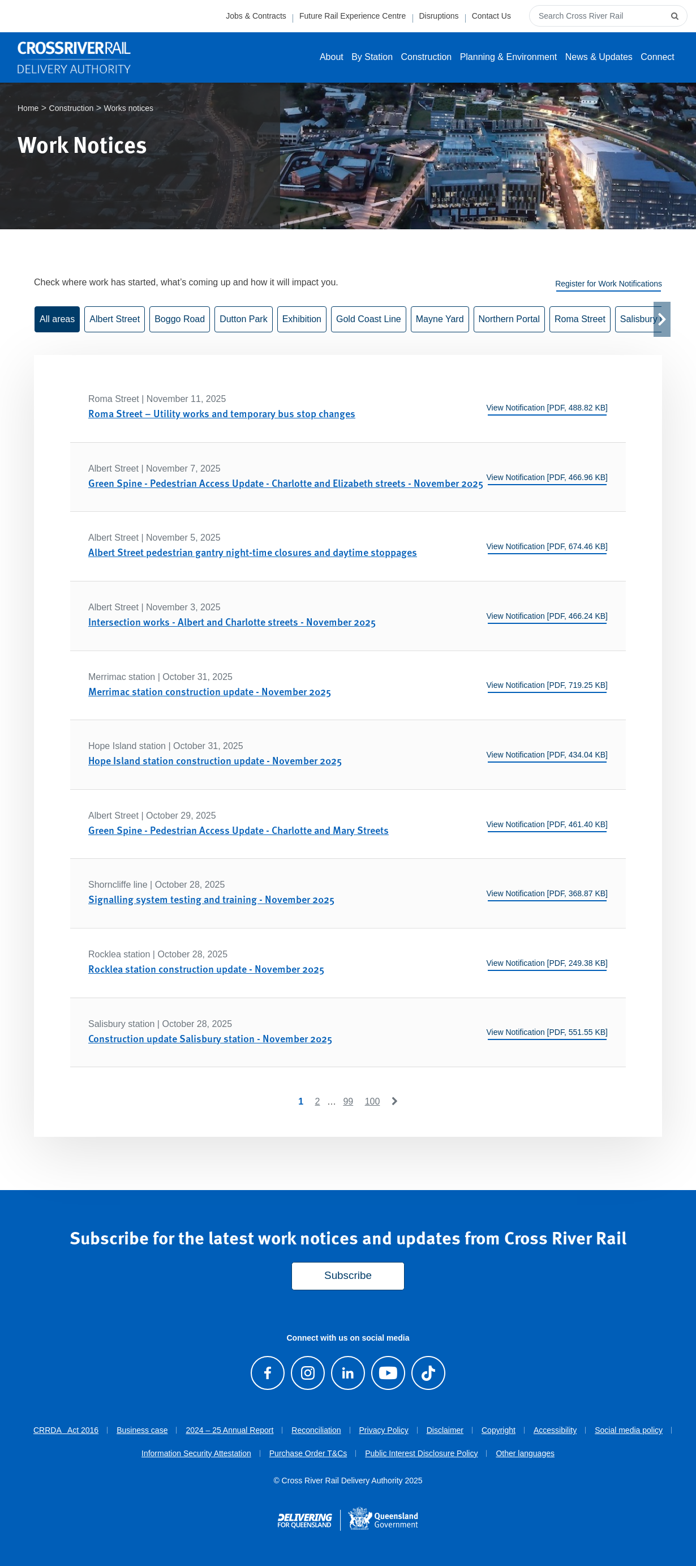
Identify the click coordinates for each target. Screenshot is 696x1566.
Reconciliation (316, 1430)
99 (348, 1101)
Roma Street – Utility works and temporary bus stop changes (221, 413)
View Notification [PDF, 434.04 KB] (547, 754)
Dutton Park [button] (243, 319)
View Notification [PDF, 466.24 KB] (547, 616)
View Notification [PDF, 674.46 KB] (547, 546)
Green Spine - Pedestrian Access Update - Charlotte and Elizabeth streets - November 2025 (285, 482)
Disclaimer (445, 1430)
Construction (426, 57)
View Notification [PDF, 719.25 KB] (547, 685)
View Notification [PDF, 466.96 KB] (547, 477)
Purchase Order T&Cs (308, 1453)
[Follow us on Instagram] (307, 1373)
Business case (142, 1430)
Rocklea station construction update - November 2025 (206, 968)
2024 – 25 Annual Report (229, 1430)
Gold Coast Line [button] (368, 319)
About (331, 57)
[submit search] (676, 16)
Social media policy (629, 1430)
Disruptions (438, 15)
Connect (657, 57)
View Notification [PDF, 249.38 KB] (547, 963)
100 (372, 1101)
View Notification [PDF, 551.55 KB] (547, 1032)
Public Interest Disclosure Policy (421, 1453)
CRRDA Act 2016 (65, 1430)
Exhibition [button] (301, 319)
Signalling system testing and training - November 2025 (211, 899)
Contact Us (491, 15)
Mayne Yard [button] (440, 319)
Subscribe (348, 1276)
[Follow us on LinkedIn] (348, 1373)
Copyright (498, 1430)
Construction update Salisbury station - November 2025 (210, 1038)
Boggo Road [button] (179, 319)
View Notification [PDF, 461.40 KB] (547, 824)
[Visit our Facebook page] (267, 1373)
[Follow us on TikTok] (429, 1373)
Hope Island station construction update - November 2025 (215, 760)
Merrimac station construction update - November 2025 (209, 691)
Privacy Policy (384, 1430)
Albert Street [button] (114, 319)
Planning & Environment (508, 57)
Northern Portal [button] (509, 319)
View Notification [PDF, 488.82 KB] (547, 407)
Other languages (525, 1453)
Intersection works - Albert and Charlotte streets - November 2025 (232, 621)
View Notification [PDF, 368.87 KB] (547, 893)
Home (28, 108)
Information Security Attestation (196, 1453)
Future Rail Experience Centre (352, 15)
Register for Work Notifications (608, 284)
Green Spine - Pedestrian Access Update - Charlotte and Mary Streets (238, 829)
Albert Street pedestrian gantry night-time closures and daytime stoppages (252, 552)
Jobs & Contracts (256, 15)
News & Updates (599, 57)
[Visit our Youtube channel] (388, 1373)
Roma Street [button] (580, 319)
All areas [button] (57, 319)
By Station (372, 57)
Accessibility (555, 1430)
